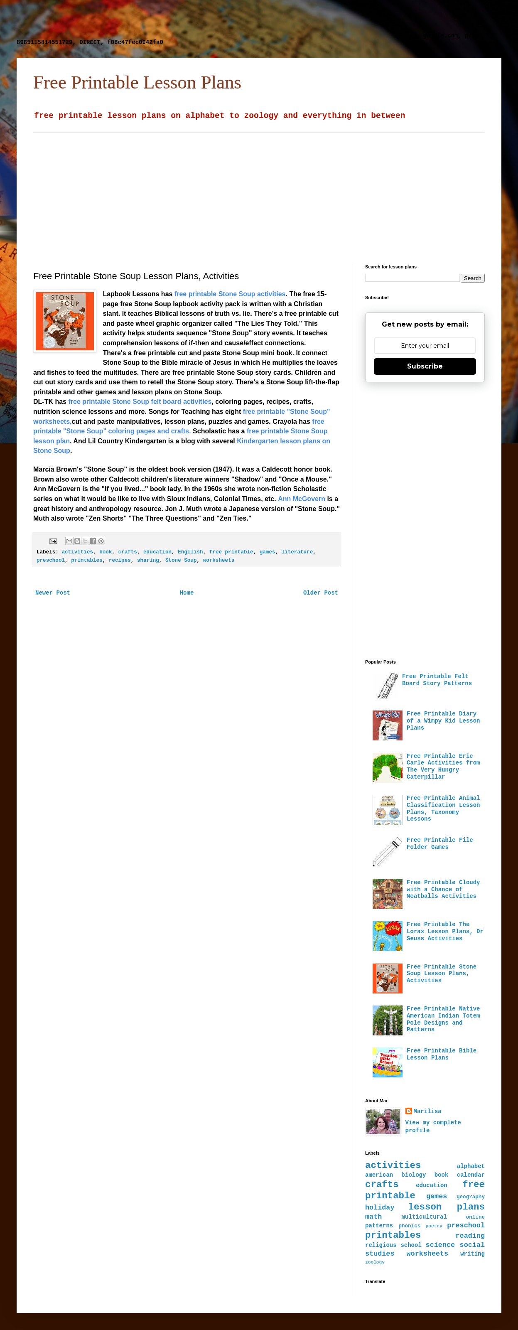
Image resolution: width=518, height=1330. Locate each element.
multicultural (424, 1217)
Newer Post (52, 593)
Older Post (320, 593)
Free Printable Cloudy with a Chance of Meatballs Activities (443, 889)
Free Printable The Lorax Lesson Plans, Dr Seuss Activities (445, 931)
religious (381, 1245)
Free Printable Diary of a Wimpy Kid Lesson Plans (443, 720)
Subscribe (425, 366)
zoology (375, 1262)
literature (297, 552)
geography (471, 1197)
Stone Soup (181, 560)
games (267, 552)
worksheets (219, 560)
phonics (409, 1226)
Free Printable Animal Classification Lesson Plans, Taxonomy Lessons (443, 808)
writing (472, 1254)
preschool (51, 560)
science (440, 1245)
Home (187, 593)
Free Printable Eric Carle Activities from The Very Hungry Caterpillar (443, 766)
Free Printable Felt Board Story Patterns (437, 680)
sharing (148, 560)
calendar (471, 1175)
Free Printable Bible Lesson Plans (441, 1054)
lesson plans (446, 1207)
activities (77, 552)
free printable (231, 552)
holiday (380, 1208)
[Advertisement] (218, 18)
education (157, 552)
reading (470, 1236)
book (105, 552)
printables (87, 560)
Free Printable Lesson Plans (137, 82)
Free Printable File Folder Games (440, 844)
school (410, 1245)
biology (414, 1175)
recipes (120, 560)
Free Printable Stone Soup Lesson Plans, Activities (441, 974)
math (373, 1217)
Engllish (190, 552)
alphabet (471, 1166)
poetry (434, 1226)
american (379, 1175)
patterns (379, 1225)
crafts (127, 552)
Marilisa (428, 1111)
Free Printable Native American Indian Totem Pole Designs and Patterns (443, 1019)
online (475, 1217)
